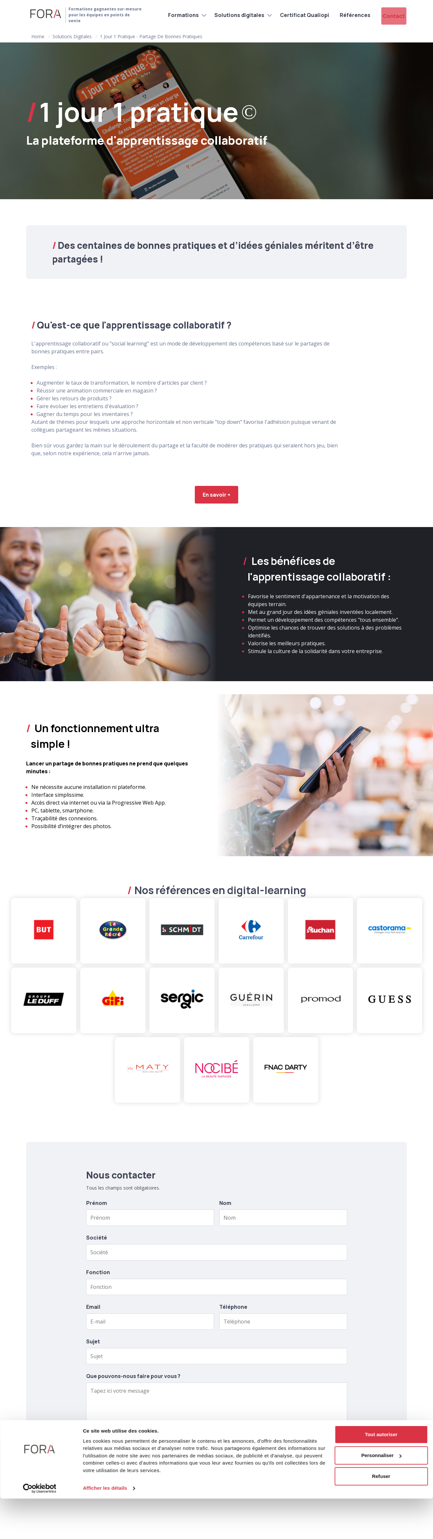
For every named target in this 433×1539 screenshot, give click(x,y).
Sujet (93, 1341)
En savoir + (216, 494)
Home (37, 36)
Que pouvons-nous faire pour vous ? (133, 1376)
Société (96, 1237)
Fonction (98, 1272)
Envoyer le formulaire (216, 1446)
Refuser (381, 1516)
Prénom (96, 1203)
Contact (390, 14)
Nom (225, 1203)
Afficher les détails (105, 1528)
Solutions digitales (228, 14)
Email (93, 1306)
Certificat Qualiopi (293, 14)
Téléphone (233, 1306)
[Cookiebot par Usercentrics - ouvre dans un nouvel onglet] (39, 1529)
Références (343, 14)
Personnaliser (381, 1496)
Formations (172, 14)
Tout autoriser (381, 1475)
